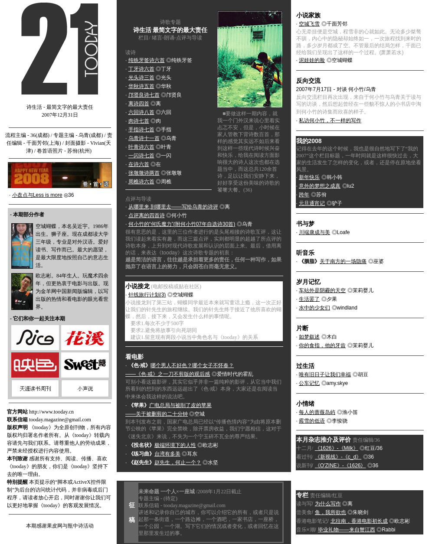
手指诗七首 (141, 130)
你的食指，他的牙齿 (322, 345)
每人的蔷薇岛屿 (317, 412)
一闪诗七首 (141, 156)
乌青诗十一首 (144, 138)
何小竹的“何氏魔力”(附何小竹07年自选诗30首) (182, 224)
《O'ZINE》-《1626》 (340, 466)
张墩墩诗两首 (144, 173)
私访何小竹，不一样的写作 (330, 120)
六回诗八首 (141, 112)
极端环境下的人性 (175, 445)
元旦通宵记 (312, 203)
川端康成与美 (314, 232)
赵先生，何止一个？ (177, 462)
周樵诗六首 (141, 182)
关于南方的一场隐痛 (343, 261)
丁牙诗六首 (141, 69)
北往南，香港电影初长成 (359, 521)
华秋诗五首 (141, 86)
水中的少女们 (314, 308)
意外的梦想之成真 (319, 186)
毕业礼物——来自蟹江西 (346, 530)
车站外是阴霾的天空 (322, 290)
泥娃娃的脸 (312, 60)
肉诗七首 (138, 121)
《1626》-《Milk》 (336, 448)
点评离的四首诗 (146, 215)
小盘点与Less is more (37, 195)
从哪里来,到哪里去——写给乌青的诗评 (173, 207)
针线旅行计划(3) (147, 295)
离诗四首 (138, 104)
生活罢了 (309, 299)
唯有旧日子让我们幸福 (325, 374)
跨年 (304, 195)
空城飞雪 (309, 24)
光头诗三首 (141, 78)
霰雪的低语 (312, 421)
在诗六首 (138, 164)
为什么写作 (328, 504)
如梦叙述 (309, 337)
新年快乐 (309, 177)
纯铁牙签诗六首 (146, 60)
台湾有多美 (167, 454)
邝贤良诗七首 (144, 95)
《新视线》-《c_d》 (338, 457)
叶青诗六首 (141, 147)
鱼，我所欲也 (330, 512)
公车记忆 (309, 383)
